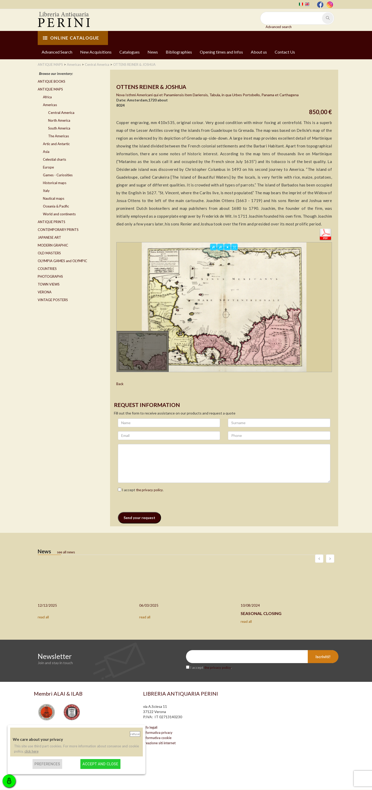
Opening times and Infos (221, 51)
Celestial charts (54, 159)
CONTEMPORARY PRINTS (58, 230)
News (152, 51)
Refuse (135, 734)
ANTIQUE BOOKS (51, 81)
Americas (50, 105)
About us (259, 51)
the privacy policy (149, 490)
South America (59, 128)
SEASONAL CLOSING (261, 613)
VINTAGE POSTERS (53, 300)
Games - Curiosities (58, 175)
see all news (66, 552)
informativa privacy (157, 733)
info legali (150, 728)
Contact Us (285, 51)
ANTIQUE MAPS (50, 89)
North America (59, 120)
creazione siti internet (159, 743)
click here (31, 751)
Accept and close (100, 764)
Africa (47, 97)
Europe (48, 167)
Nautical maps (53, 198)
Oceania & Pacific (56, 206)
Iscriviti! (323, 657)
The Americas (58, 136)
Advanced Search (57, 51)
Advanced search (279, 27)
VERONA (45, 292)
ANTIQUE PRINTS (51, 222)
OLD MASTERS (49, 253)
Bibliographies (179, 51)
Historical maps (54, 183)
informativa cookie (157, 738)
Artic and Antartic (56, 144)
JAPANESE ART (49, 237)
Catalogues (129, 51)
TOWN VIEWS (49, 284)
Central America (61, 112)
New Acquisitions (96, 51)
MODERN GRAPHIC (53, 245)
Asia (46, 152)
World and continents (59, 214)
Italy (46, 191)
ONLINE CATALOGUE (71, 38)
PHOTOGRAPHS (50, 276)
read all (43, 617)
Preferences (47, 764)
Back (120, 384)
